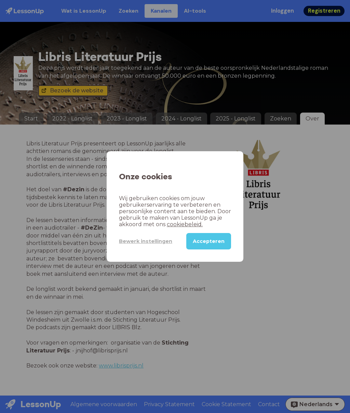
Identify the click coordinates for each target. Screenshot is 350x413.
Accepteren (209, 241)
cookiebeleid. (185, 224)
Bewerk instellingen (145, 241)
